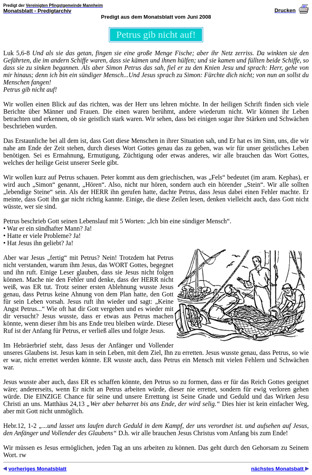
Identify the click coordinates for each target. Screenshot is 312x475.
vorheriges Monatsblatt (38, 469)
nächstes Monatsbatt (278, 469)
